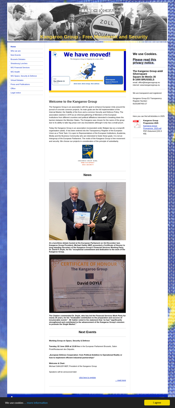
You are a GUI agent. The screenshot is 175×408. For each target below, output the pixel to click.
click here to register (87, 377)
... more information (36, 403)
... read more (120, 380)
